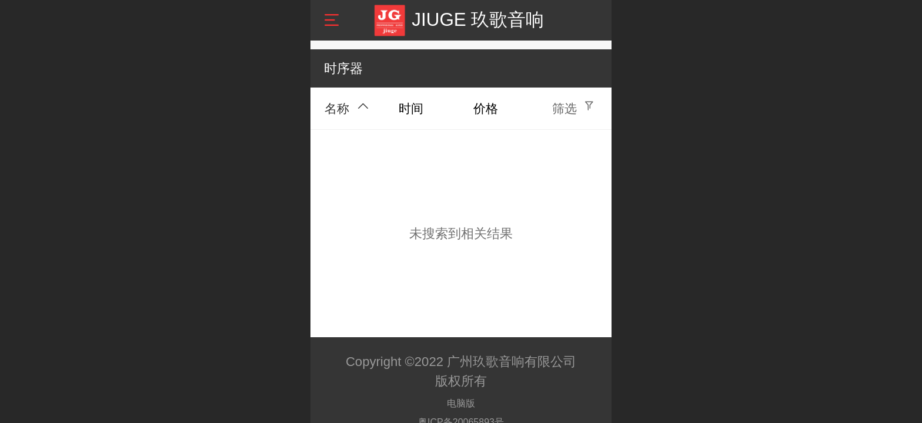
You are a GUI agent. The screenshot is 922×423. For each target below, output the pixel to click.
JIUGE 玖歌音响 (478, 19)
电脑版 (461, 403)
